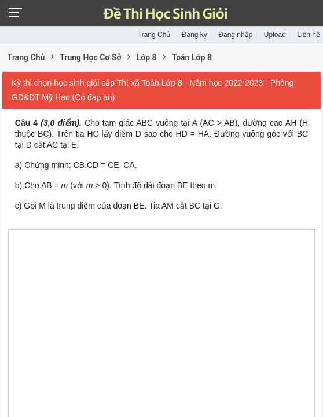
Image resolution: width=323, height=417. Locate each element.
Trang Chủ (154, 35)
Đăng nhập (235, 35)
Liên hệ (308, 35)
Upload (275, 35)
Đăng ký (194, 35)
